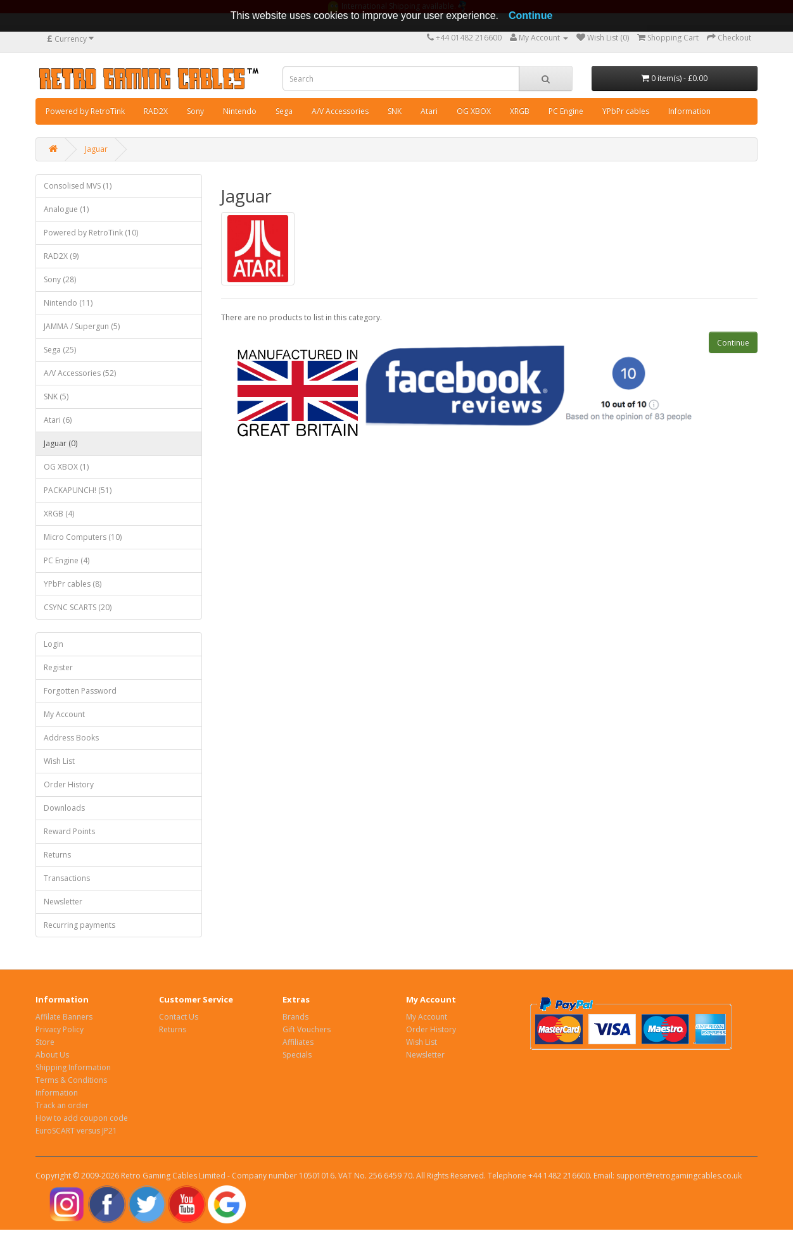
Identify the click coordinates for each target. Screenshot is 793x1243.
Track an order (62, 1105)
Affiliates (298, 1042)
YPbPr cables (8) (72, 583)
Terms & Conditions (71, 1080)
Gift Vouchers (306, 1029)
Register (58, 667)
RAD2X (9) (61, 256)
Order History (69, 784)
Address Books (71, 737)
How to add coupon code (81, 1118)
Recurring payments (79, 925)
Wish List (59, 761)
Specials (297, 1054)
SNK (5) (56, 396)
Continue (733, 342)
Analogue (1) (66, 209)
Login (53, 644)
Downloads (64, 808)
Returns (57, 854)
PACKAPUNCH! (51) (77, 490)
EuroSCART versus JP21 (76, 1130)
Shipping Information (73, 1067)
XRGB (520, 111)
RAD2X (156, 111)
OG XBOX (474, 111)
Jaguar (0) (60, 443)
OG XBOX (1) (66, 466)
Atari (429, 111)
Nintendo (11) (68, 302)
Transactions (67, 878)
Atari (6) (58, 420)
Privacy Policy (59, 1029)
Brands (295, 1016)
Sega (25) (60, 349)
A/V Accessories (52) (80, 373)
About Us (52, 1054)
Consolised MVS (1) (77, 185)
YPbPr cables (625, 111)
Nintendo (240, 111)
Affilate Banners (63, 1016)
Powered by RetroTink (85, 111)
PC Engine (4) (66, 560)
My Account (64, 714)
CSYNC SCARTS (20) (77, 607)
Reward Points (69, 831)
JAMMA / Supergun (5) (82, 326)
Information (689, 111)
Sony (195, 111)
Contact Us (178, 1016)
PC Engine (566, 111)
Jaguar (96, 149)
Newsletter (63, 901)
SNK (395, 111)
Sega (284, 111)
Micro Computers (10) (83, 537)
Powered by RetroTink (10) (91, 232)
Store (44, 1042)
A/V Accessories (340, 111)
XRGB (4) (59, 513)
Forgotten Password (80, 690)
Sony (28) (60, 279)
